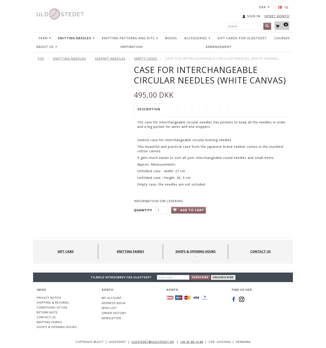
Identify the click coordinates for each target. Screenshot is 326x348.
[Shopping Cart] (281, 25)
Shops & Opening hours (57, 327)
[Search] (267, 26)
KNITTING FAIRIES (49, 322)
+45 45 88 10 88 (191, 342)
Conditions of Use (52, 307)
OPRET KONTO (276, 16)
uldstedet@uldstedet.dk (152, 342)
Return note (47, 312)
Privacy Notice (49, 298)
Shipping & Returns (53, 302)
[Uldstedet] (60, 13)
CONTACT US (46, 317)
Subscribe (200, 277)
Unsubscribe (223, 277)
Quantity (143, 210)
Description (148, 109)
